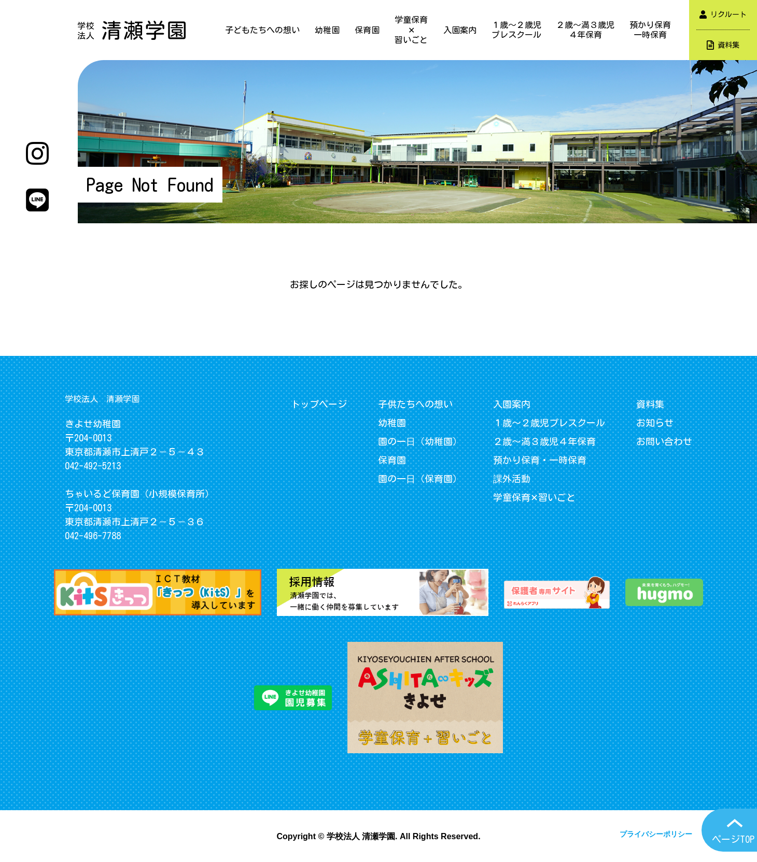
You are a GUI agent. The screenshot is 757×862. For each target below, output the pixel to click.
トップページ (319, 404)
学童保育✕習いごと (411, 30)
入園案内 (459, 30)
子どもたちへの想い (262, 30)
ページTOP (733, 839)
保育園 (367, 30)
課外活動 (511, 478)
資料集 (723, 45)
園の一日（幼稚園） (420, 441)
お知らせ (655, 422)
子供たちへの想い (415, 404)
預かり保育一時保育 (650, 30)
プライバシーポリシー (656, 834)
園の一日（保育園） (420, 478)
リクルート (723, 14)
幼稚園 (327, 30)
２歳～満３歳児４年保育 (585, 30)
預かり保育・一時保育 (539, 460)
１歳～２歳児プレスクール (516, 30)
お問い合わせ (664, 441)
